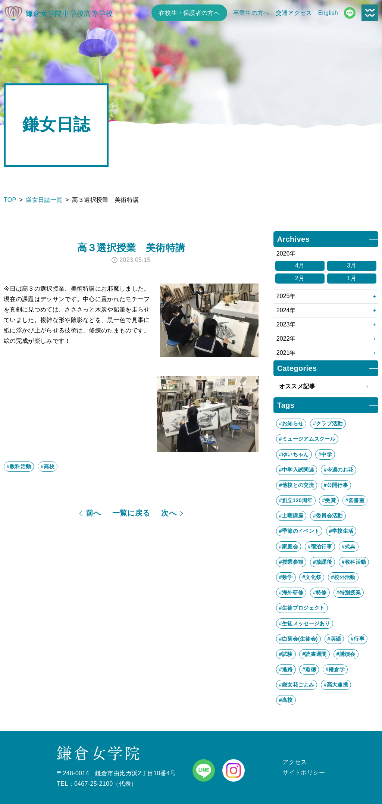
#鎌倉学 (335, 669)
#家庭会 (288, 547)
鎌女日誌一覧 (44, 200)
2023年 (286, 324)
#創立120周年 (296, 500)
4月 (300, 265)
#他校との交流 (296, 485)
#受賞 (329, 500)
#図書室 (354, 500)
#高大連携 (336, 685)
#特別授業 (348, 592)
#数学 (286, 577)
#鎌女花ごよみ (296, 685)
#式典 (349, 547)
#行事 (357, 639)
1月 (352, 278)
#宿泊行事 (320, 547)
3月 (352, 265)
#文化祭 (311, 577)
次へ (168, 513)
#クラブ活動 (328, 423)
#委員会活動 (328, 516)
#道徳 (309, 669)
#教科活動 (19, 466)
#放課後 (322, 562)
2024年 (286, 310)
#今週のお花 (339, 470)
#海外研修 (291, 592)
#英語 (334, 639)
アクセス (294, 762)
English (328, 13)
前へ (93, 513)
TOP (10, 200)
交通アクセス (294, 13)
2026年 (286, 253)
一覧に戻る (131, 513)
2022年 (286, 338)
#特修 (320, 592)
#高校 (47, 466)
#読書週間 (314, 654)
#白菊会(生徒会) (298, 639)
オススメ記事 (326, 386)
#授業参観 (291, 562)
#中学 (325, 454)
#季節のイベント (299, 531)
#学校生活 (341, 531)
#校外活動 (343, 577)
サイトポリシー (303, 772)
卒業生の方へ (251, 13)
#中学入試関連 (296, 470)
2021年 (286, 353)
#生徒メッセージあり (304, 623)
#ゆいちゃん (294, 454)
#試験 (286, 654)
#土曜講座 (291, 516)
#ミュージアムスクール (307, 439)
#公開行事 (336, 485)
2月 (300, 278)
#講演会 (346, 654)
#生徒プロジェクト (302, 608)
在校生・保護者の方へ (189, 13)
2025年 (286, 296)
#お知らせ (291, 423)
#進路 (286, 669)
